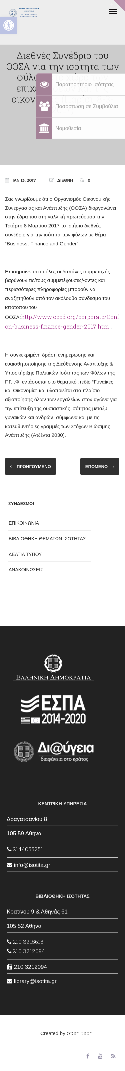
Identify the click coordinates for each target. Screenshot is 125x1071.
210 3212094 (26, 951)
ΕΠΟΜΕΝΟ (96, 466)
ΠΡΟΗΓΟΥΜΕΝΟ (34, 466)
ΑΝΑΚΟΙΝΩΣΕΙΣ (26, 569)
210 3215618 (25, 941)
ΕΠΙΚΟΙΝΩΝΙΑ (24, 523)
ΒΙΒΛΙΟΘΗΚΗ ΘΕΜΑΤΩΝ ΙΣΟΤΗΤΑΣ (47, 538)
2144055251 (25, 849)
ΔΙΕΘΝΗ (65, 180)
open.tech (80, 1033)
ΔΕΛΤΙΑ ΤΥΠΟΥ (25, 554)
